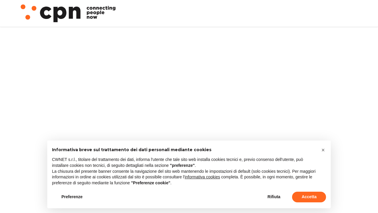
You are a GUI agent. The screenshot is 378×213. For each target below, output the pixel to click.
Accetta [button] (309, 196)
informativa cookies (202, 177)
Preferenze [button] (72, 196)
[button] (323, 150)
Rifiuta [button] (274, 196)
